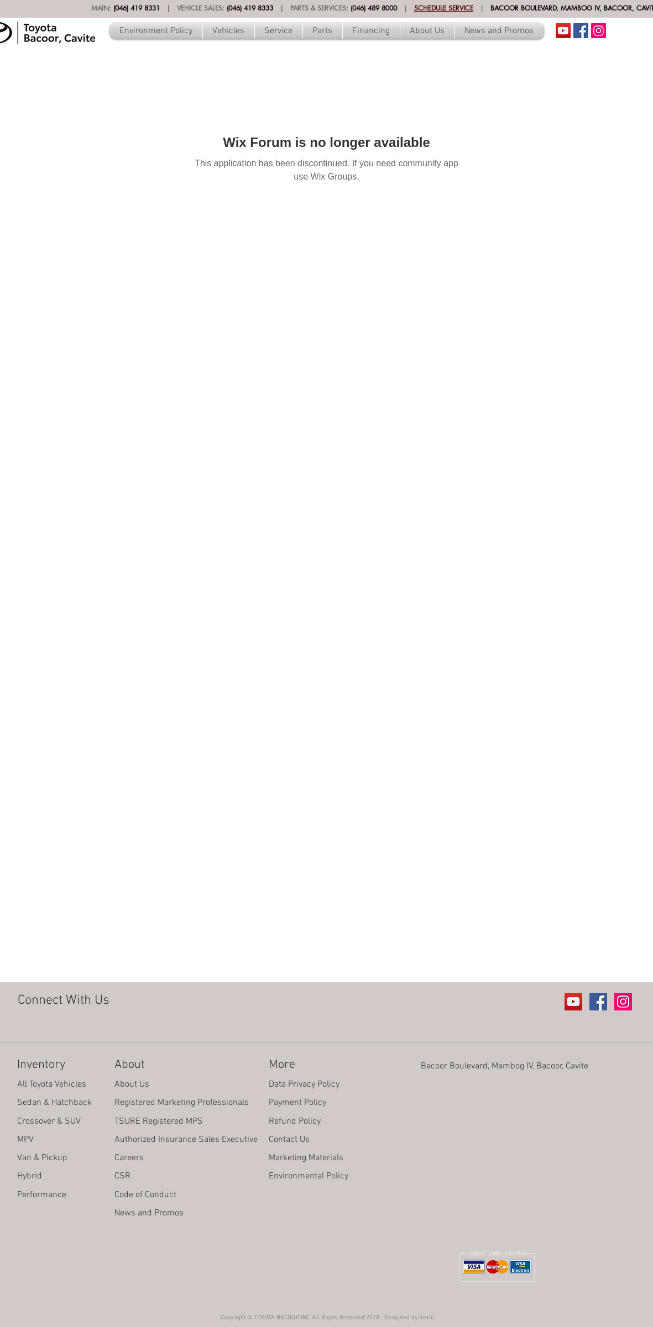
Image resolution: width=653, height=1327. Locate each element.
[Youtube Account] (563, 30)
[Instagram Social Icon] (598, 30)
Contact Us (289, 1139)
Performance (41, 1194)
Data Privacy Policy (304, 1084)
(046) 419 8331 (136, 8)
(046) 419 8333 (250, 8)
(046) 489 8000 (374, 8)
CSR (122, 1176)
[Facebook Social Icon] (580, 30)
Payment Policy (297, 1102)
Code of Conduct (145, 1194)
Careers (129, 1157)
